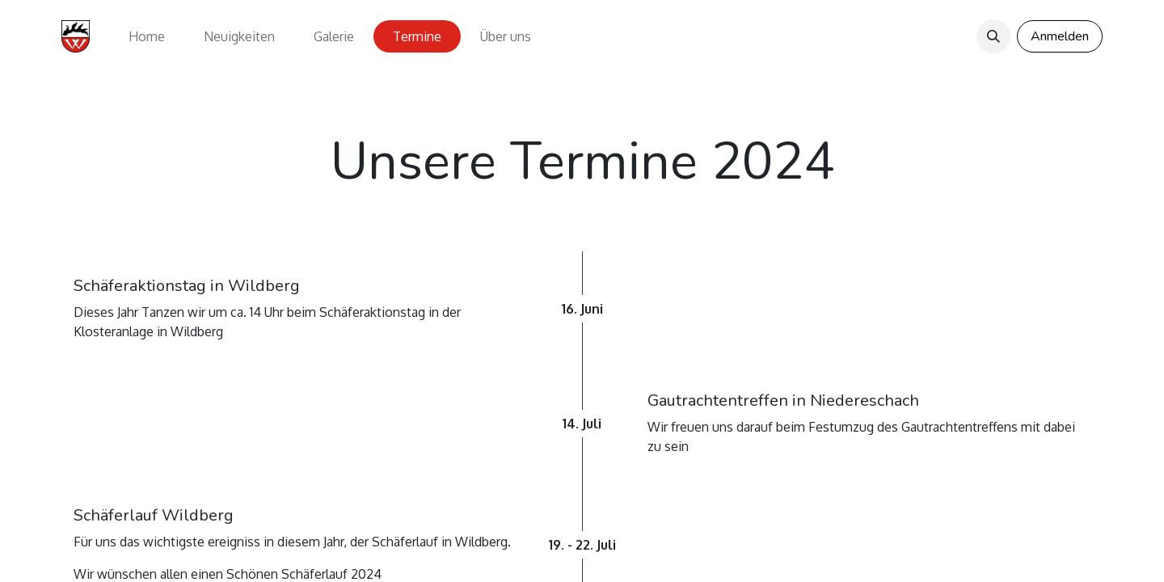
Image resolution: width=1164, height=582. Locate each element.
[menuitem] (146, 36)
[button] (993, 36)
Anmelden (1060, 36)
